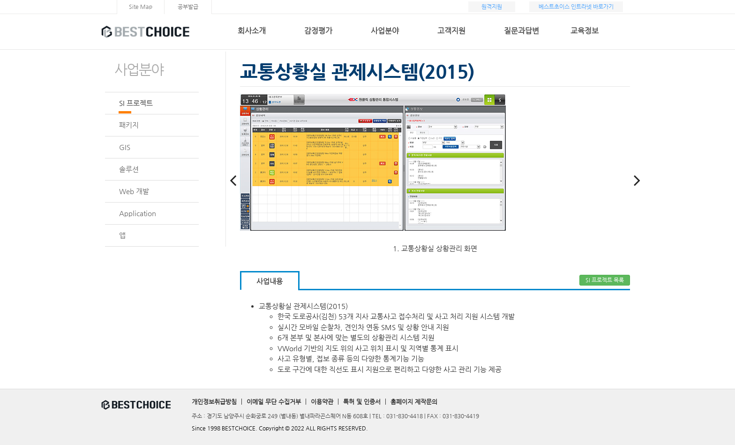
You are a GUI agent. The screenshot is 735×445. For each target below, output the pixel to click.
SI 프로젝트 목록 (604, 280)
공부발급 (188, 6)
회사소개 (252, 30)
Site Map (140, 6)
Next (637, 175)
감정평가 (318, 30)
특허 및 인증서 (362, 402)
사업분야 (385, 30)
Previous (233, 175)
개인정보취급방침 (214, 402)
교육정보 (584, 30)
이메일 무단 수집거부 (274, 402)
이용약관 (322, 402)
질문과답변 (521, 30)
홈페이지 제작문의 (413, 402)
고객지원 (451, 30)
